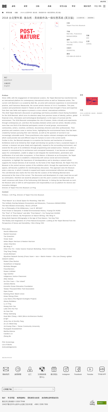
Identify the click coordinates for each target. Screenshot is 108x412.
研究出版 (63, 6)
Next (51, 48)
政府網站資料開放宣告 (50, 398)
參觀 (13, 6)
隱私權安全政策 (33, 398)
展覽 (25, 6)
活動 (37, 6)
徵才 (3, 398)
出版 (16, 12)
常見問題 (11, 398)
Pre (3, 48)
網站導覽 (103, 1)
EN (100, 6)
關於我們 (87, 6)
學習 (73, 6)
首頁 (2, 12)
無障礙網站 (21, 398)
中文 (96, 6)
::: (1, 1)
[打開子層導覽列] (104, 6)
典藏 (49, 6)
